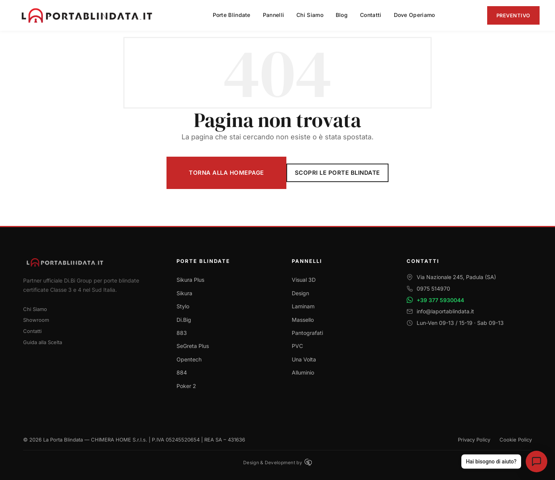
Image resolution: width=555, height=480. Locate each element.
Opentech (189, 359)
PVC (297, 346)
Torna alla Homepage (226, 172)
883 (182, 332)
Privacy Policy (474, 440)
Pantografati (307, 332)
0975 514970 (433, 288)
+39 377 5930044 (440, 300)
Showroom (36, 320)
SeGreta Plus (193, 346)
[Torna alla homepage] (90, 262)
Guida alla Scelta (42, 342)
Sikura (184, 293)
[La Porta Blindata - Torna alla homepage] (87, 15)
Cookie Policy (516, 440)
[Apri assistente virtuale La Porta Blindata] (536, 461)
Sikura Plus (190, 279)
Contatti (32, 331)
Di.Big (184, 319)
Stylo (183, 306)
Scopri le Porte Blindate (337, 172)
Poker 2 (186, 386)
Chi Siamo (35, 309)
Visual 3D (304, 279)
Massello (303, 319)
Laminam (303, 306)
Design (300, 293)
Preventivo (513, 15)
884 (182, 372)
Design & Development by (277, 462)
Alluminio (303, 372)
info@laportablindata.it (445, 311)
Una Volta (304, 359)
